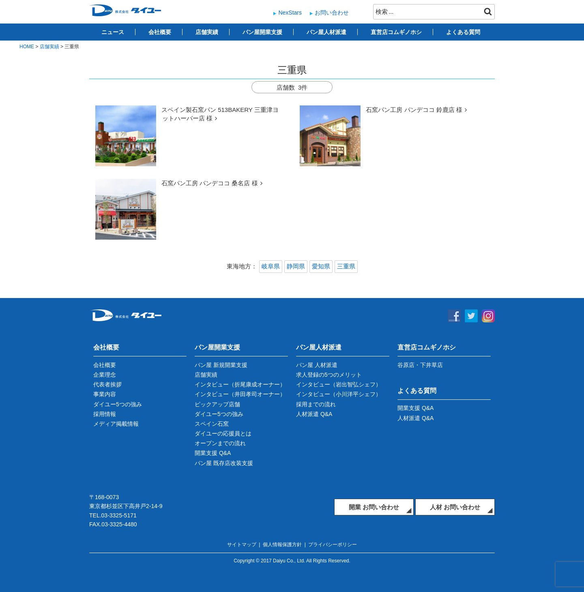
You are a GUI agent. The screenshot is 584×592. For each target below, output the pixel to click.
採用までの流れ (316, 404)
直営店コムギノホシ (396, 32)
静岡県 (296, 266)
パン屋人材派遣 (326, 32)
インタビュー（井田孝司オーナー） (240, 394)
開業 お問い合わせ (374, 507)
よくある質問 (463, 32)
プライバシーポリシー (332, 544)
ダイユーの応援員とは (223, 433)
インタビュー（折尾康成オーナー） (240, 384)
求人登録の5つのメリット (329, 374)
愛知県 (321, 266)
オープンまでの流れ (220, 443)
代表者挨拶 (107, 384)
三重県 (346, 266)
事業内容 (104, 394)
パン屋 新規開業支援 (221, 365)
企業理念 (104, 374)
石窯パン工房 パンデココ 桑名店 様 (209, 183)
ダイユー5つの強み (117, 404)
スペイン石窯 (212, 423)
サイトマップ (241, 544)
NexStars (290, 12)
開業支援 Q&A (213, 453)
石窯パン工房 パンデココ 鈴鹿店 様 (414, 109)
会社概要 (159, 32)
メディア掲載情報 (116, 423)
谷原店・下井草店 (420, 365)
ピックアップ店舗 (217, 404)
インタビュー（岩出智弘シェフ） (338, 384)
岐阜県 (271, 266)
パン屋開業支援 (262, 32)
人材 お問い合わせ (455, 507)
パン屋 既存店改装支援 (224, 463)
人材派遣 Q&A (314, 414)
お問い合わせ (332, 12)
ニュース (112, 32)
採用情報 (104, 414)
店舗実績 (206, 32)
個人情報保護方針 (282, 544)
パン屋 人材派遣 (316, 365)
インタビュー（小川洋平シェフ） (338, 394)
